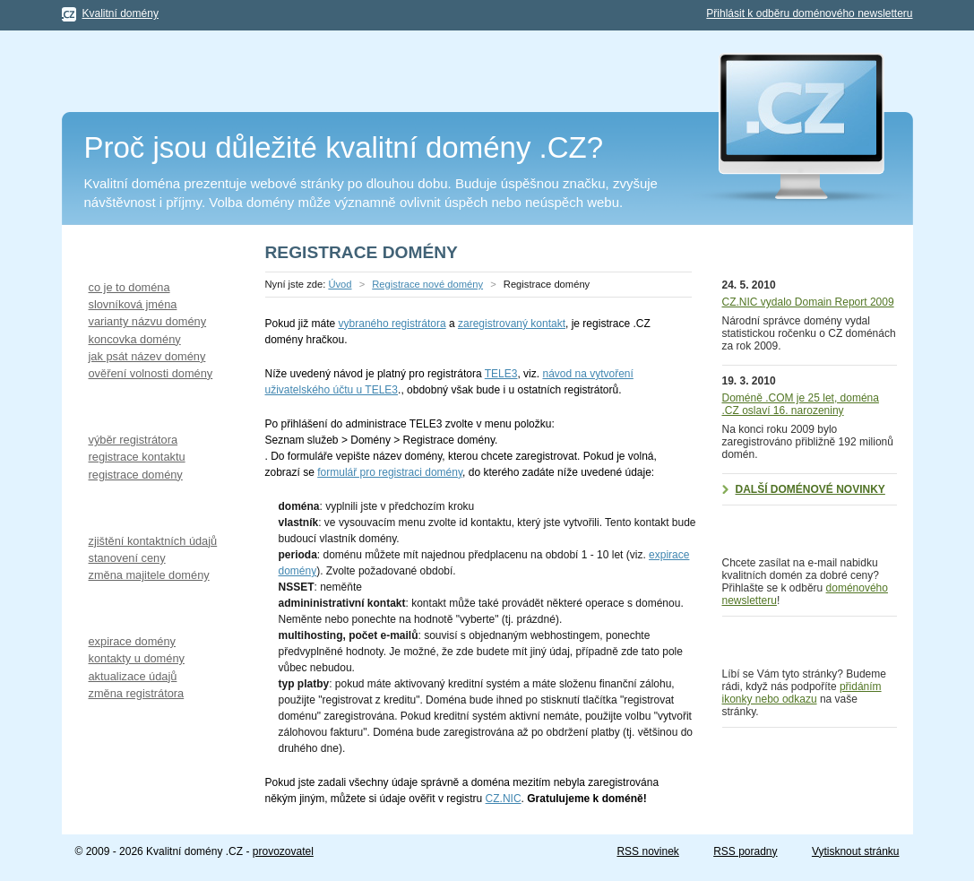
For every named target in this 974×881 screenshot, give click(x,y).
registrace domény (136, 474)
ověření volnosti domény (151, 373)
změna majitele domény (149, 575)
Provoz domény (119, 609)
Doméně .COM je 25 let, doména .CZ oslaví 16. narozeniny (800, 404)
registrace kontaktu (137, 456)
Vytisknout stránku (856, 851)
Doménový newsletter (797, 526)
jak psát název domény (147, 356)
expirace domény (132, 641)
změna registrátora (137, 693)
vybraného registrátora (392, 323)
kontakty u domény (137, 658)
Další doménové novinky (810, 489)
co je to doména (129, 287)
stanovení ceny (127, 558)
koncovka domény (135, 339)
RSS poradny (745, 851)
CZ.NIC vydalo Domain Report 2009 (808, 302)
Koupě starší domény (137, 508)
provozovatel (283, 851)
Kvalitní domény (120, 13)
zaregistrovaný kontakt (511, 323)
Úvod (339, 284)
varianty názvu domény (148, 321)
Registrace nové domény (149, 407)
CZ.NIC (503, 798)
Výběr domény (116, 255)
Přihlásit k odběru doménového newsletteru (809, 13)
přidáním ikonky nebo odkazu (802, 692)
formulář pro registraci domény (389, 472)
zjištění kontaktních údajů (153, 541)
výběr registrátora (133, 439)
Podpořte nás (771, 637)
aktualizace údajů (133, 676)
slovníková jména (133, 304)
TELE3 (501, 373)
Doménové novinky (788, 255)
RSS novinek (647, 851)
